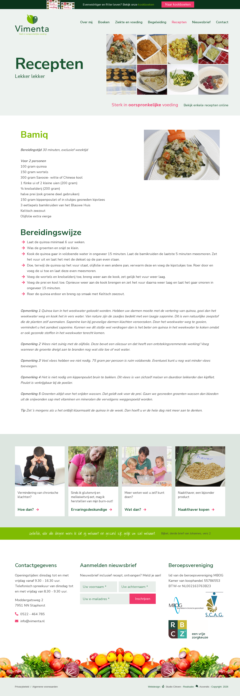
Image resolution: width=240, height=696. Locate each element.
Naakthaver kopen (196, 509)
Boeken (104, 22)
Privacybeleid (22, 686)
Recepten (179, 22)
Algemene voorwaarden (45, 686)
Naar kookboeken (178, 4)
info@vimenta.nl (30, 621)
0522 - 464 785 (30, 614)
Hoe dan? (28, 509)
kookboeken (145, 5)
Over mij (86, 22)
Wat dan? (135, 509)
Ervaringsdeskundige (91, 509)
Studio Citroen (173, 686)
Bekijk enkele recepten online (206, 105)
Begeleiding (157, 22)
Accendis (204, 686)
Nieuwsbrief (201, 22)
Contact (222, 22)
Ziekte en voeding (128, 22)
